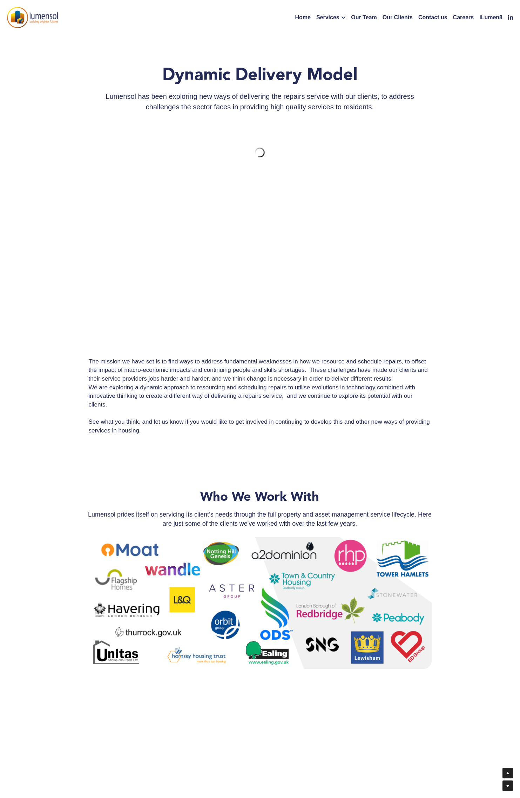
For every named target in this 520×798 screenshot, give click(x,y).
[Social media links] (510, 17)
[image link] (32, 17)
